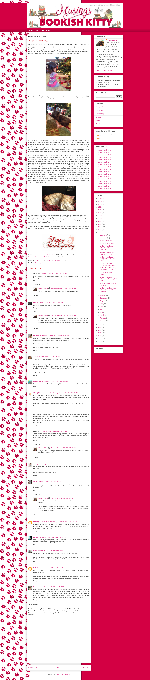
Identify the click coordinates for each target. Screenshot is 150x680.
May (101, 309)
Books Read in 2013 (104, 172)
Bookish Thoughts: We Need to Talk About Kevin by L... (107, 247)
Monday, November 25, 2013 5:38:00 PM (56, 381)
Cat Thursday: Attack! (107, 243)
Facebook (99, 124)
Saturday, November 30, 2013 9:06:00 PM (50, 568)
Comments (101, 139)
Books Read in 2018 (104, 160)
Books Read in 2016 (104, 164)
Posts (100, 135)
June (102, 306)
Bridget (35, 302)
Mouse (43, 263)
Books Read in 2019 (104, 157)
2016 (100, 224)
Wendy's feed (47, 256)
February (103, 318)
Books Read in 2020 (104, 155)
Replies (37, 284)
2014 (100, 230)
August (102, 301)
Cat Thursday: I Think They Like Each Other (107, 264)
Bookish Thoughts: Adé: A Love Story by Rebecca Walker (108, 289)
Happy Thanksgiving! (106, 240)
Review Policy (33, 30)
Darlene (35, 587)
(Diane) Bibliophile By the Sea (42, 393)
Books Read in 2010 (104, 179)
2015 (100, 227)
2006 (100, 341)
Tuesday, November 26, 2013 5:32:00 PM (63, 315)
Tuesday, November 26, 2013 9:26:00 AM (49, 481)
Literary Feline (43, 288)
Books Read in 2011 (104, 176)
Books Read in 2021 (104, 152)
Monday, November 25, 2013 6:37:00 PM (65, 393)
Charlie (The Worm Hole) (41, 522)
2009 (100, 333)
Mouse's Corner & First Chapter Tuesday (107, 253)
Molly (35, 568)
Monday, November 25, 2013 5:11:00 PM (47, 356)
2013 (34, 263)
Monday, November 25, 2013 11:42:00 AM (56, 335)
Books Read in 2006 (104, 188)
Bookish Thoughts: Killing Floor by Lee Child (108, 269)
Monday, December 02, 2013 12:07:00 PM (51, 587)
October (103, 295)
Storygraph (99, 107)
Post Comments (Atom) (63, 674)
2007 (100, 338)
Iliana (35, 550)
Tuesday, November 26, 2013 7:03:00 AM (54, 431)
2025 (100, 198)
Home (59, 668)
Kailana (35, 537)
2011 (100, 327)
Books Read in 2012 (104, 174)
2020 (100, 213)
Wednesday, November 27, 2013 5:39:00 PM (52, 537)
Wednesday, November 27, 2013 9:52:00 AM (63, 522)
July (101, 304)
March (102, 315)
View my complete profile (104, 70)
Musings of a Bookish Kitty (49, 254)
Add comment (33, 604)
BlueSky (98, 120)
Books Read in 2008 (104, 183)
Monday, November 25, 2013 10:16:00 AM (54, 273)
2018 (100, 218)
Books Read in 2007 (104, 186)
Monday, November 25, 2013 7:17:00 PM (54, 412)
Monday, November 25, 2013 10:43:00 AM (63, 288)
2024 (100, 201)
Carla (35, 481)
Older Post (85, 668)
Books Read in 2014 (104, 169)
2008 (100, 336)
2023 (100, 204)
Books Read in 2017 (104, 162)
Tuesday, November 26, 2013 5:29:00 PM (63, 448)
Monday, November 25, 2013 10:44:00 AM (51, 302)
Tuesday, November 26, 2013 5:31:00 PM (63, 498)
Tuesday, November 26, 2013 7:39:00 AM (58, 464)
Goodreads (99, 110)
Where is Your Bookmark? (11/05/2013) (108, 284)
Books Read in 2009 (104, 181)
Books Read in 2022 (104, 150)
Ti (33, 356)
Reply (35, 280)
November (103, 238)
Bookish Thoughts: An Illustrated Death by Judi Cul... (108, 279)
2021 (100, 210)
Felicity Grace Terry (39, 464)
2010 (100, 330)
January (103, 321)
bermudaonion (38, 335)
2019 (100, 215)
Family (39, 263)
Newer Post (32, 668)
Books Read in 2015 (104, 167)
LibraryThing (100, 114)
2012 (100, 324)
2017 (100, 221)
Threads (98, 117)
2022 (100, 207)
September (104, 298)
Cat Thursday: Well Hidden (106, 273)
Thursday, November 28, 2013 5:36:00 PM (50, 550)
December (103, 235)
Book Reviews (46, 30)
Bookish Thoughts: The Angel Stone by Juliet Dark (107, 258)
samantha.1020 (38, 381)
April (101, 312)
